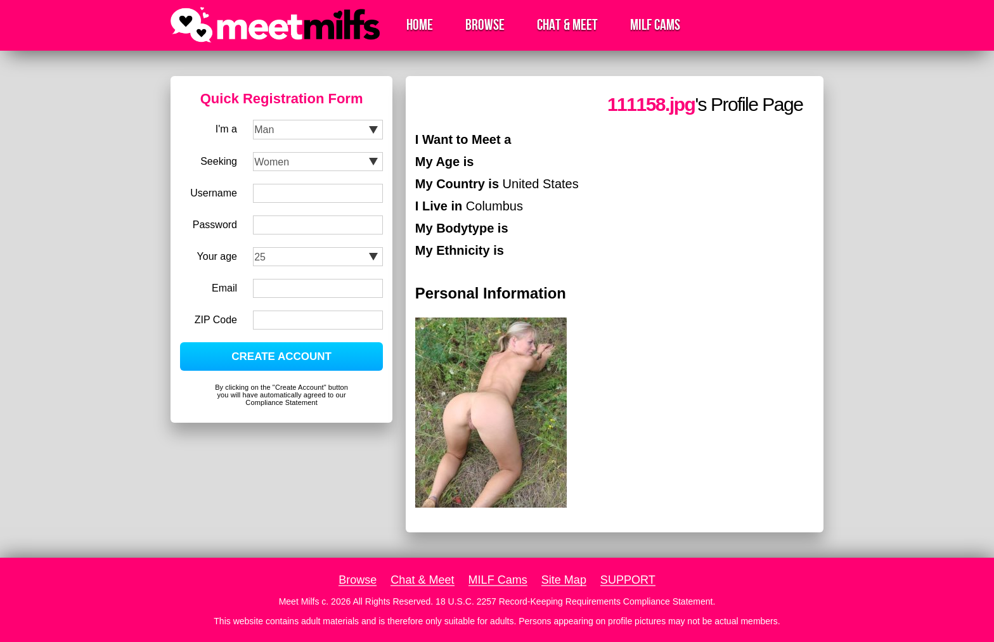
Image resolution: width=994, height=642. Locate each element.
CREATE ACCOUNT (281, 356)
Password (215, 224)
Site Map (563, 580)
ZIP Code (216, 319)
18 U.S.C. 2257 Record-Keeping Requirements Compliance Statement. (575, 601)
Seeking (218, 161)
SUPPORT (627, 580)
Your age (217, 256)
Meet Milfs (299, 601)
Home (419, 25)
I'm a (226, 129)
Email (224, 288)
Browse (485, 25)
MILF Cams (655, 25)
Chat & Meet (567, 25)
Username (213, 193)
